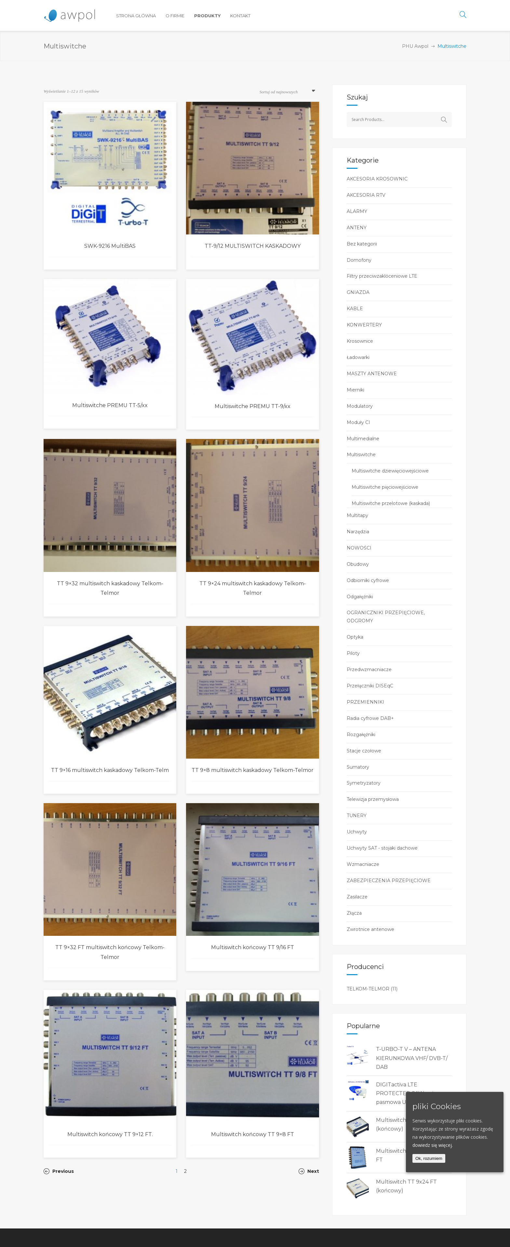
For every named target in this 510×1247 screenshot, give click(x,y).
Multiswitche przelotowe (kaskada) (391, 503)
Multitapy (357, 515)
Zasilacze (357, 897)
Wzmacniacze (363, 864)
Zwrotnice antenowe (370, 929)
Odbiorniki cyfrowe (368, 580)
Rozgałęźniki (361, 734)
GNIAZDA (358, 292)
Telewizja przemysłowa (373, 799)
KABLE (355, 309)
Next (309, 1171)
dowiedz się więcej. (432, 1145)
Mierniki (355, 390)
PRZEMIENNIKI (365, 702)
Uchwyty (357, 832)
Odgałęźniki (360, 597)
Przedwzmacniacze (369, 669)
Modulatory (360, 406)
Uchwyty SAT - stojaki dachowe (382, 848)
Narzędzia (358, 532)
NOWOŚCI (359, 548)
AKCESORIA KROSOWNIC (377, 179)
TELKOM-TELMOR (368, 989)
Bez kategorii (362, 244)
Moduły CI (358, 422)
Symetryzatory (364, 783)
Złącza (354, 913)
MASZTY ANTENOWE (372, 374)
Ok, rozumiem (428, 1158)
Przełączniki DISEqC (370, 686)
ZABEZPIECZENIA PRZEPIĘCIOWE (389, 880)
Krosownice (360, 341)
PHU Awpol (415, 46)
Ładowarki (358, 357)
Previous (59, 1171)
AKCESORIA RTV (366, 195)
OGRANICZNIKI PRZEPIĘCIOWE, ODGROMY (386, 617)
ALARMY (357, 211)
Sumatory (358, 767)
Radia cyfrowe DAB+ (370, 718)
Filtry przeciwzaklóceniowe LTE (382, 276)
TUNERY (357, 815)
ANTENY (357, 228)
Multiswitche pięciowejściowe (385, 487)
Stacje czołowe (364, 751)
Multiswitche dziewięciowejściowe (390, 471)
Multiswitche (361, 455)
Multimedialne (363, 439)
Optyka (355, 637)
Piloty (353, 653)
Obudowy (358, 564)
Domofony (359, 260)
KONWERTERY (364, 325)
